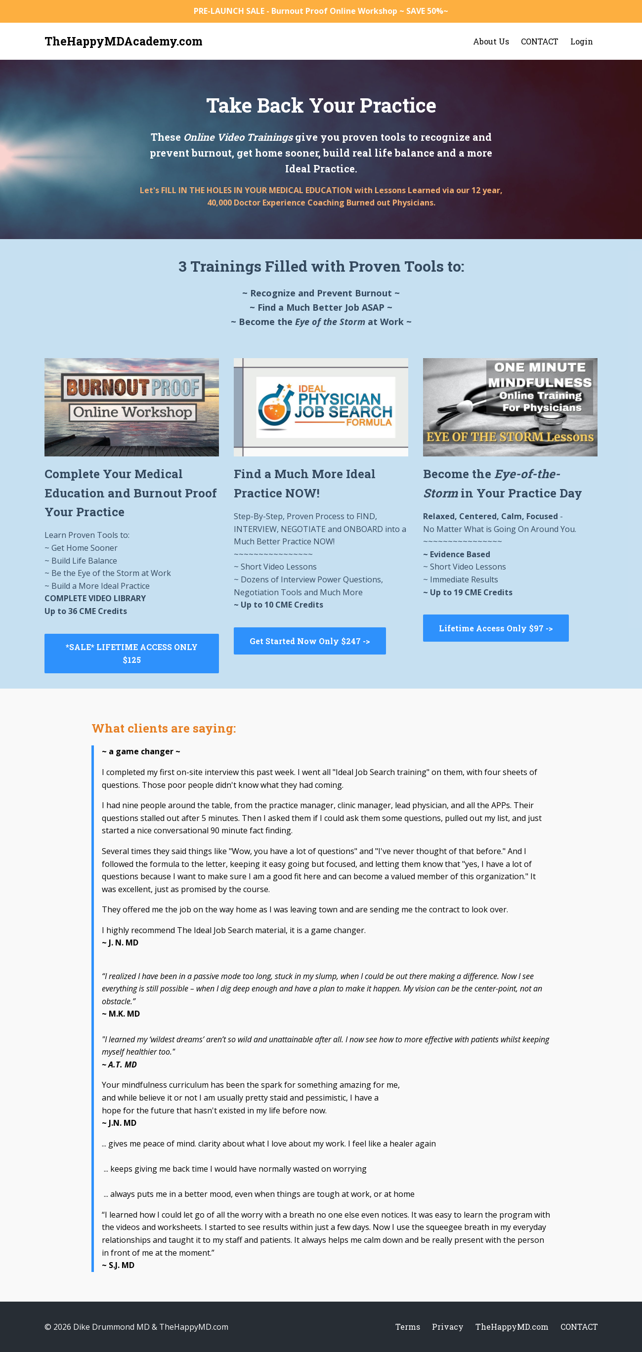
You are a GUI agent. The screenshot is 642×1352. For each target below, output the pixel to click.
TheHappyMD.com (512, 1326)
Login (581, 41)
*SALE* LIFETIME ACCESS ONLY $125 (132, 653)
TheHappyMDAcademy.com (123, 41)
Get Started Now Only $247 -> (310, 641)
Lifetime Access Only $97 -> (496, 628)
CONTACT (539, 41)
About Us (491, 41)
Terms (407, 1326)
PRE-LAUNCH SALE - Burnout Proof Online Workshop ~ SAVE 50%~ (321, 10)
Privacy (448, 1326)
